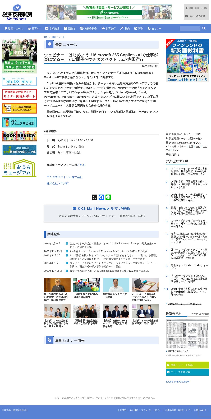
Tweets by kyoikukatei (177, 381)
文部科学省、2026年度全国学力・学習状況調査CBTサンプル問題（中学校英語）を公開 (189, 197)
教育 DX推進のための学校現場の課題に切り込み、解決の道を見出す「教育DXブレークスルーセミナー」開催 (189, 238)
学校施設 (52, 28)
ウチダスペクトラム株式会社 (65, 177)
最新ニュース (13, 28)
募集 (138, 28)
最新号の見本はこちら (178, 351)
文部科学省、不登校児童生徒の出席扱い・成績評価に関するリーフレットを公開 (189, 184)
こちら (81, 164)
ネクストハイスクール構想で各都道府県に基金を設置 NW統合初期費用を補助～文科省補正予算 (189, 171)
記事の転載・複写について (178, 410)
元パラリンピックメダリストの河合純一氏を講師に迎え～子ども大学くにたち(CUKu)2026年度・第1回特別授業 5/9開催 (189, 254)
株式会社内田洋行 (58, 183)
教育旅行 (109, 28)
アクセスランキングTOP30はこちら (184, 303)
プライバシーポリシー (151, 410)
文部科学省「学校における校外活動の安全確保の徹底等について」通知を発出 (189, 291)
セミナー (154, 28)
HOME (123, 410)
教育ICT (34, 28)
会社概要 (134, 410)
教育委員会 (88, 28)
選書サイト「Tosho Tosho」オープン (189, 267)
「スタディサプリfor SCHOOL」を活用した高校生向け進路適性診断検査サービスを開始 (189, 278)
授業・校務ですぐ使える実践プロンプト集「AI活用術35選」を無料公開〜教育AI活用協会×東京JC (189, 210)
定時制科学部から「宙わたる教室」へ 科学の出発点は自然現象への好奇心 (189, 223)
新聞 (191, 146)
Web (198, 146)
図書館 (69, 28)
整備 (125, 28)
